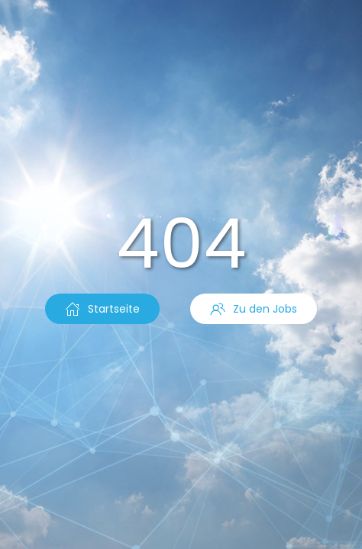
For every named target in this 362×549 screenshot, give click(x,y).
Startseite (102, 308)
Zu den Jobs (253, 308)
